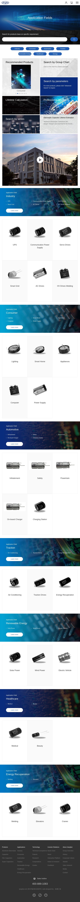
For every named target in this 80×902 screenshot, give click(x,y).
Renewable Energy (25, 54)
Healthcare (40, 54)
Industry (17, 49)
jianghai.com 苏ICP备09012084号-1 (30, 889)
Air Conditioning (13, 556)
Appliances (61, 322)
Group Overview (68, 851)
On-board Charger (13, 441)
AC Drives (36, 208)
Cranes (60, 783)
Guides (34, 865)
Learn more (14, 214)
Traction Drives (37, 556)
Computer (10, 325)
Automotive (47, 49)
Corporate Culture (68, 858)
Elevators (35, 783)
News (49, 854)
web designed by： (52, 889)
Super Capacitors (7, 861)
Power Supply (37, 325)
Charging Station (38, 441)
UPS (9, 205)
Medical (10, 707)
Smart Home (36, 322)
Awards (65, 861)
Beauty (35, 707)
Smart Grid (11, 208)
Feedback (51, 865)
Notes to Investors (53, 861)
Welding (10, 783)
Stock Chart (51, 851)
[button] (17, 93)
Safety (35, 438)
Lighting (10, 322)
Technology (36, 847)
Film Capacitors (7, 858)
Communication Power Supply (42, 205)
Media (65, 869)
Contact (65, 872)
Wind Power (36, 632)
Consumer (32, 49)
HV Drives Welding (64, 208)
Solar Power (11, 632)
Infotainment (11, 438)
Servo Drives (62, 205)
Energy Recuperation (55, 54)
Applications (21, 847)
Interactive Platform (54, 858)
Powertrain (61, 438)
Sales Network (67, 865)
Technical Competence (39, 851)
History (65, 854)
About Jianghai (67, 847)
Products (5, 847)
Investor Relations (53, 847)
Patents (34, 854)
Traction (62, 49)
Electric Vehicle (63, 632)
